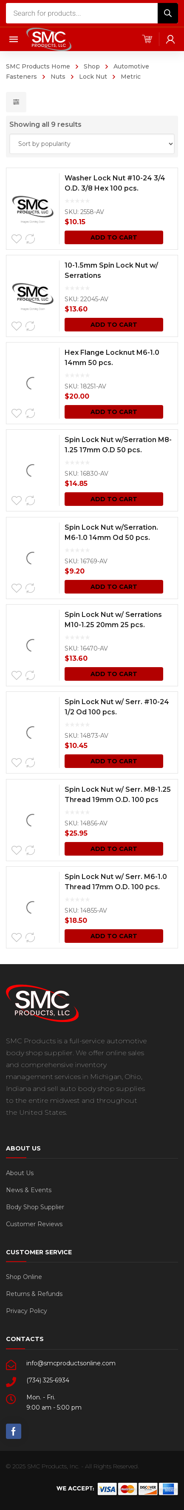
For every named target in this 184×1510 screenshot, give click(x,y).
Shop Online (24, 1277)
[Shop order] (92, 144)
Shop (92, 66)
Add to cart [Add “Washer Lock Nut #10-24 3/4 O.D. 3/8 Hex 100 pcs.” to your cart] (114, 237)
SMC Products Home (38, 66)
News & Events (28, 1190)
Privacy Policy (26, 1311)
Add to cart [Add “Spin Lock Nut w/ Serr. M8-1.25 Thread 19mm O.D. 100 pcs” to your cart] (114, 849)
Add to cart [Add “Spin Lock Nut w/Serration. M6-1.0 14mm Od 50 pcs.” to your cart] (114, 587)
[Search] (168, 13)
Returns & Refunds (34, 1294)
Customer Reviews (34, 1224)
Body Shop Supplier (35, 1207)
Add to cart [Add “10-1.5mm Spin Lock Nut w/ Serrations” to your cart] (114, 324)
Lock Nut (93, 76)
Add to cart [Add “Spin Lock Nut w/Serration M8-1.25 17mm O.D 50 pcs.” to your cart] (114, 499)
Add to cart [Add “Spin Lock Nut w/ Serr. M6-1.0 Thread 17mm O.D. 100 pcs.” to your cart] (114, 936)
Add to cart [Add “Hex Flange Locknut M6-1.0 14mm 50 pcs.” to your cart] (114, 412)
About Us (20, 1173)
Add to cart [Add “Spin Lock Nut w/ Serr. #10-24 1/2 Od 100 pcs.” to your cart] (114, 761)
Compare (30, 239)
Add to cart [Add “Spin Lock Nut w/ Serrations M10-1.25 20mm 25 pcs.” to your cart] (114, 674)
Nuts (58, 76)
